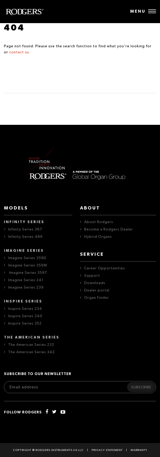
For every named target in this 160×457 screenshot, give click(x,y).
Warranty (139, 450)
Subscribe (141, 387)
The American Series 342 (31, 352)
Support (92, 276)
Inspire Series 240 (25, 316)
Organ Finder (96, 298)
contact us (19, 52)
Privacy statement (107, 450)
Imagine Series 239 (26, 287)
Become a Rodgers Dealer (108, 229)
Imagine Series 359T (27, 273)
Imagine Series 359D (27, 258)
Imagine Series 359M (27, 265)
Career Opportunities (104, 268)
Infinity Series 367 (25, 229)
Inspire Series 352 (25, 323)
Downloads (94, 283)
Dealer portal (96, 290)
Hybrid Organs (98, 237)
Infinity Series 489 (25, 237)
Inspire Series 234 (25, 309)
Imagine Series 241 (25, 280)
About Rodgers (98, 222)
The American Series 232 (31, 345)
